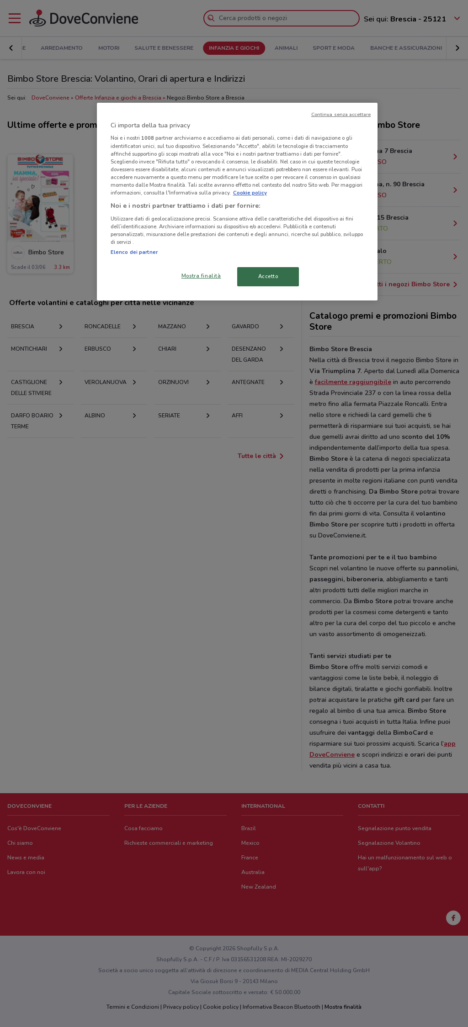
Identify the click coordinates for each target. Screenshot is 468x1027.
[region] (237, 201)
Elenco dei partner (134, 252)
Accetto (268, 276)
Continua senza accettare (341, 114)
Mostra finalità (201, 275)
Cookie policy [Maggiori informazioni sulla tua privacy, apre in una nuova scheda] (250, 192)
